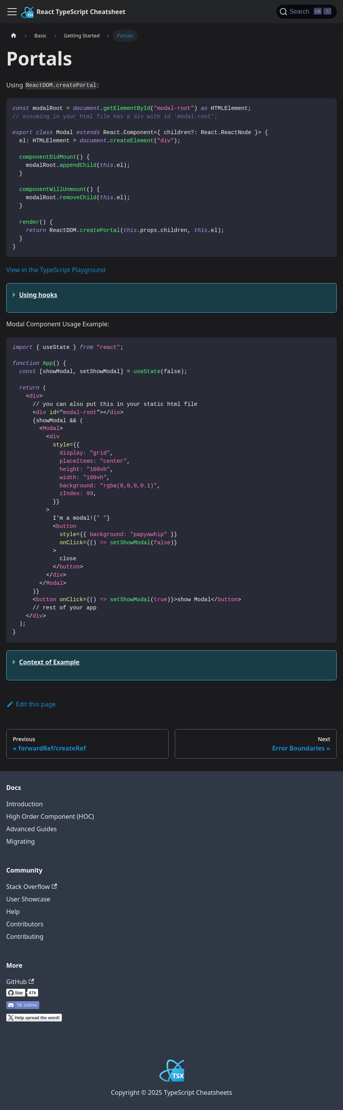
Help (13, 911)
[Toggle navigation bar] (12, 12)
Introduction (24, 804)
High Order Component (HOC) (50, 816)
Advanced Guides (31, 829)
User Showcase (28, 899)
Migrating (20, 841)
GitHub (20, 981)
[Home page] (13, 36)
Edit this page (31, 704)
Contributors (25, 924)
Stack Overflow (31, 886)
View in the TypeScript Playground (56, 270)
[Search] (306, 12)
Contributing (25, 936)
